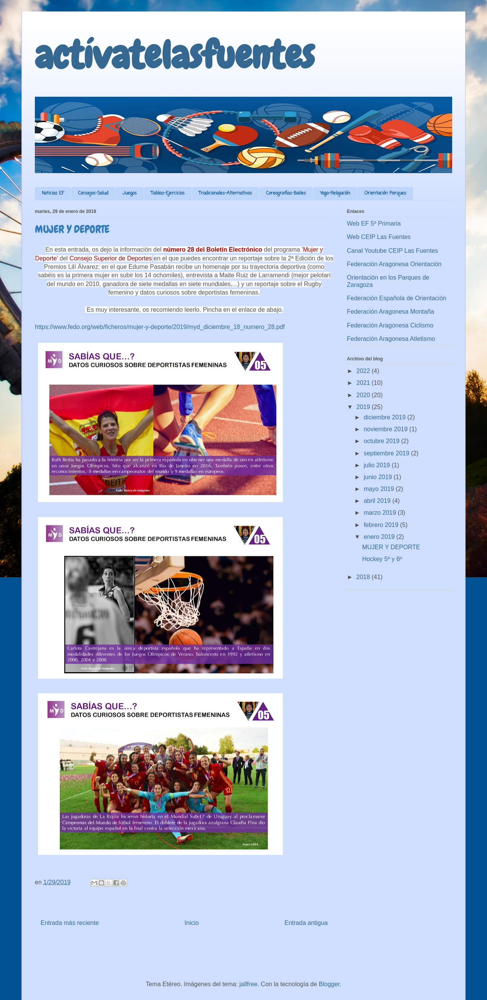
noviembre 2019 (386, 429)
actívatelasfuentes (174, 55)
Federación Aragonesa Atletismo (391, 339)
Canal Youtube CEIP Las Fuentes (392, 250)
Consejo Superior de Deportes (111, 258)
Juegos (130, 193)
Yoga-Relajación (335, 193)
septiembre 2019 (387, 453)
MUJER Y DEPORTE (391, 547)
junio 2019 (379, 477)
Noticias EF (53, 193)
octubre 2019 (382, 441)
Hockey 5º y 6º (382, 559)
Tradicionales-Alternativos (225, 193)
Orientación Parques (385, 193)
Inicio (192, 923)
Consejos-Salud (93, 193)
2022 (364, 371)
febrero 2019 (382, 525)
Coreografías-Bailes (286, 193)
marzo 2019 (381, 512)
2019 (364, 407)
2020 (364, 395)
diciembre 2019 (385, 417)
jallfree (248, 984)
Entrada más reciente (70, 923)
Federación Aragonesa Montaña (390, 311)
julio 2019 (378, 465)
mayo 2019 (380, 489)
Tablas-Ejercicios (168, 193)
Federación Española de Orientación (396, 298)
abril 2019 (378, 501)
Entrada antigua (306, 923)
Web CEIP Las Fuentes (379, 237)
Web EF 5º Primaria (374, 223)
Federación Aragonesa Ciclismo (390, 325)
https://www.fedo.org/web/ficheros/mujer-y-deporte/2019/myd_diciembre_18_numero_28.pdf (160, 327)
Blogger (329, 984)
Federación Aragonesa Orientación (394, 264)
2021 (364, 383)
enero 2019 (380, 537)
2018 (364, 577)
